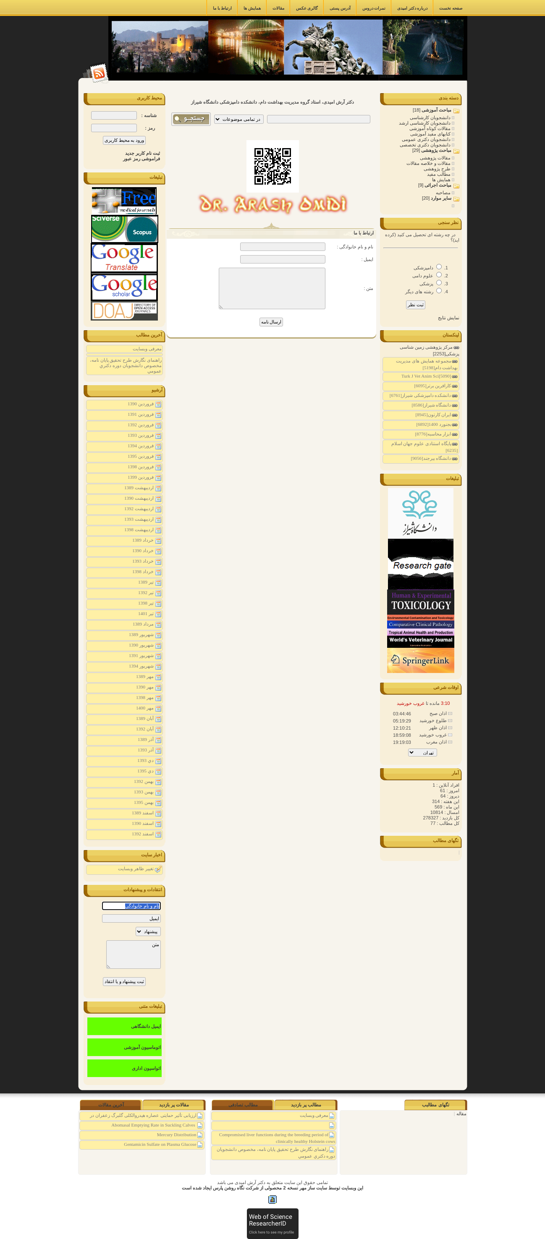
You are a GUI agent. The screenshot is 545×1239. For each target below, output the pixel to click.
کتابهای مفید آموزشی (431, 133)
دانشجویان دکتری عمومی (427, 139)
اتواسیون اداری (146, 1068)
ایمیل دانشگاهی (146, 1026)
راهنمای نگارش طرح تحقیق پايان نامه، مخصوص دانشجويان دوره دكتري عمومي (126, 365)
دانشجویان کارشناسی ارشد (425, 122)
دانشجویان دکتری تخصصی (426, 144)
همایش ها (442, 179)
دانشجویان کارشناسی (431, 117)
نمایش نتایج (448, 317)
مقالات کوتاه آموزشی (430, 128)
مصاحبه (444, 192)
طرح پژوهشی (438, 168)
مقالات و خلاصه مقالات (429, 163)
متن (133, 954)
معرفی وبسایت (147, 348)
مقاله (461, 1113)
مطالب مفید (439, 174)
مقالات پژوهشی (436, 157)
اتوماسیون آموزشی (142, 1047)
